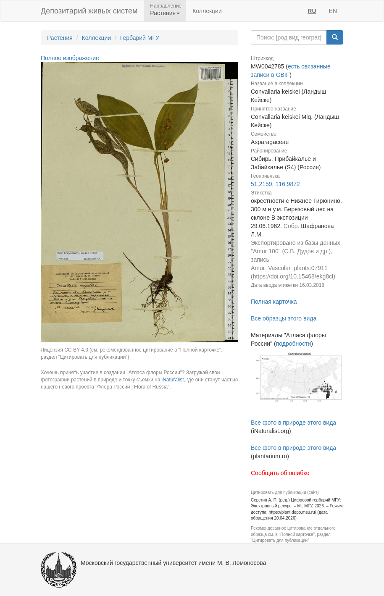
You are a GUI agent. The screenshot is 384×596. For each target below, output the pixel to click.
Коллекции (207, 11)
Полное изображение (70, 58)
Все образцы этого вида (283, 318)
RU (312, 11)
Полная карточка (274, 301)
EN (333, 11)
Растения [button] (165, 13)
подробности (293, 343)
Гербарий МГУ (139, 37)
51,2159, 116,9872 (275, 184)
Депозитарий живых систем (89, 11)
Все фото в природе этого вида (293, 422)
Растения (60, 37)
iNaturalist (173, 380)
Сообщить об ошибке (280, 473)
